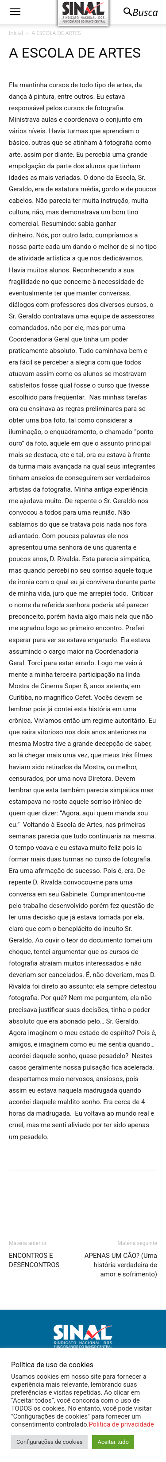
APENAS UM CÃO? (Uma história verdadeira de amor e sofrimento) (121, 1265)
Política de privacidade (121, 1424)
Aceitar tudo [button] (112, 1442)
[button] (15, 12)
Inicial (16, 33)
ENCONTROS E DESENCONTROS (34, 1260)
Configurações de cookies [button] (49, 1442)
